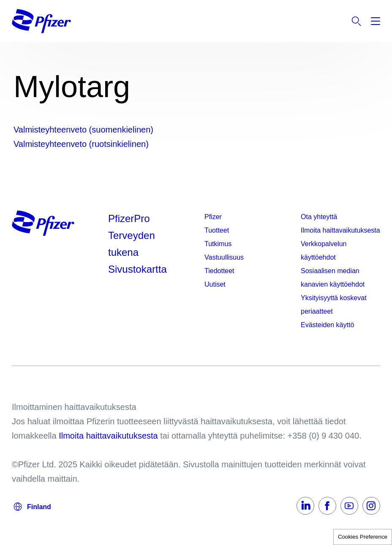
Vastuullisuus (224, 257)
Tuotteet (216, 230)
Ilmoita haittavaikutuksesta (340, 230)
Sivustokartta (137, 269)
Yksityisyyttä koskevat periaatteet (334, 304)
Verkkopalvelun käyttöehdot (324, 250)
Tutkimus (217, 243)
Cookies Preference (362, 537)
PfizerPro (129, 218)
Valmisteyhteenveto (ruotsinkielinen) (81, 144)
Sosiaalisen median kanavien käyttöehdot (333, 277)
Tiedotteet (219, 270)
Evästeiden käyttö (327, 324)
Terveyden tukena (131, 244)
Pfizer (213, 216)
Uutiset (215, 284)
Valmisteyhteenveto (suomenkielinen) (83, 129)
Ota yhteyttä (319, 216)
